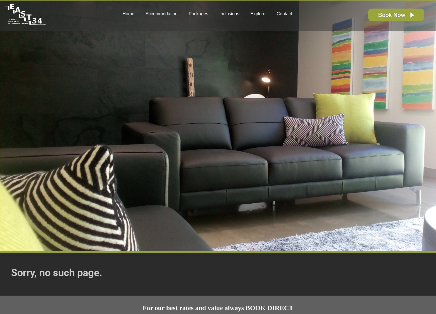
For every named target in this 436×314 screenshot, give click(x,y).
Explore (257, 13)
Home (128, 13)
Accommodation (162, 13)
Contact (284, 13)
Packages (198, 13)
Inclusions (229, 13)
